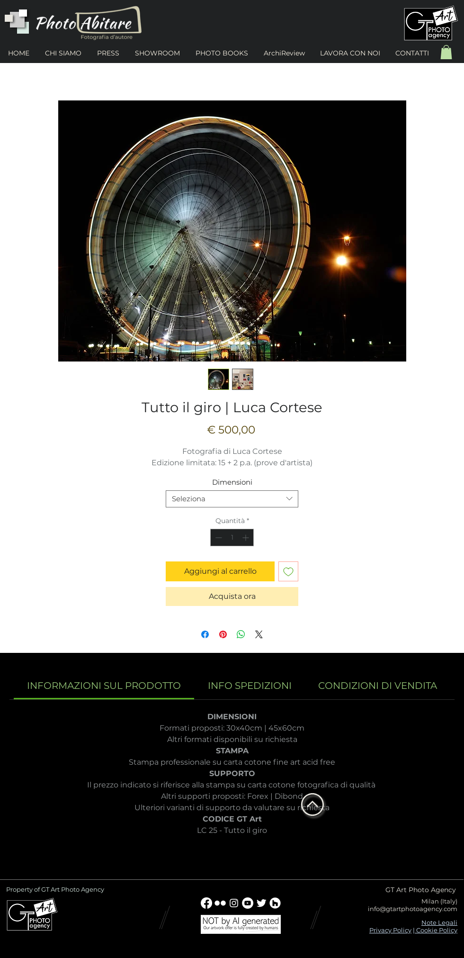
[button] (446, 52)
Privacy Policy (390, 930)
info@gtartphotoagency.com (412, 909)
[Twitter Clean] (261, 903)
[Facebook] (206, 903)
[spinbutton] (232, 537)
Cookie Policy (436, 930)
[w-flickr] (220, 903)
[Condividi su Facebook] (205, 634)
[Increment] (246, 537)
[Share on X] (259, 634)
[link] (104, 685)
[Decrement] (217, 537)
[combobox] (232, 498)
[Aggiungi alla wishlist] (288, 571)
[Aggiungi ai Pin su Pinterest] (223, 634)
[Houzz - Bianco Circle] (275, 903)
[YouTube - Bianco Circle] (247, 903)
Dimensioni (232, 482)
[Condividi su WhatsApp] (241, 634)
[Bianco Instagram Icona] (234, 903)
